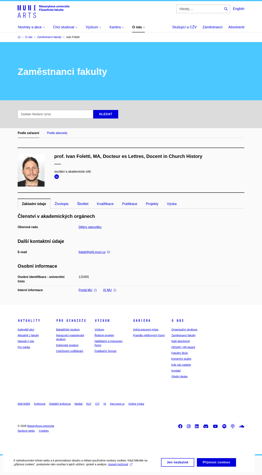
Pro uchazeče (71, 320)
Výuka (172, 204)
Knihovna (39, 403)
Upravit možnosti (120, 468)
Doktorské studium (67, 345)
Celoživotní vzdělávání (69, 351)
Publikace (129, 204)
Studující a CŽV (184, 27)
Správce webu (26, 430)
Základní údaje (34, 204)
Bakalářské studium (68, 329)
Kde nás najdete (181, 364)
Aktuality (29, 320)
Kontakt (175, 370)
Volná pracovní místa (145, 329)
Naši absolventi (180, 341)
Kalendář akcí (26, 329)
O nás (177, 320)
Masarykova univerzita (40, 425)
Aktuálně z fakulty (28, 335)
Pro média (24, 347)
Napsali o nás (26, 341)
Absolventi (236, 27)
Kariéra (142, 320)
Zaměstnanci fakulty (183, 335)
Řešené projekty (104, 335)
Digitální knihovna (60, 403)
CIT (97, 403)
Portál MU (88, 290)
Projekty (152, 204)
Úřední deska (179, 376)
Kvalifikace (105, 204)
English (238, 9)
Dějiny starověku (90, 227)
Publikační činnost (105, 351)
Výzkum (102, 320)
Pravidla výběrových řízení (149, 335)
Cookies (44, 430)
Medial (79, 403)
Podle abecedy (57, 133)
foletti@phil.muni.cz (94, 252)
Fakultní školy (179, 353)
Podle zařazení (28, 133)
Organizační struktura (184, 329)
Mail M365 (24, 403)
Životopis (62, 204)
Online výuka (136, 403)
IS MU (109, 290)
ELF (88, 403)
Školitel (82, 204)
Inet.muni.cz (117, 403)
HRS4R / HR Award (183, 347)
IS (104, 403)
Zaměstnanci (212, 27)
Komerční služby (181, 358)
